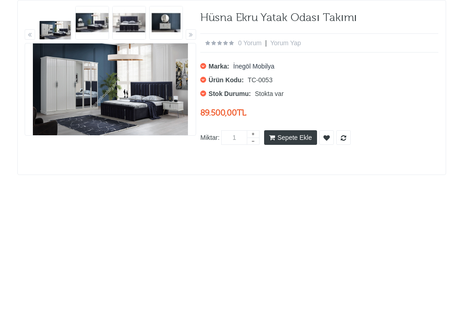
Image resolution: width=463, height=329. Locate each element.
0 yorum (249, 43)
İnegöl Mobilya (253, 66)
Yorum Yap (285, 43)
